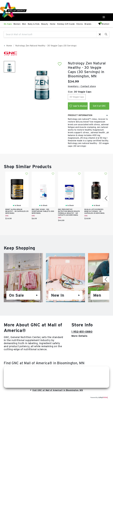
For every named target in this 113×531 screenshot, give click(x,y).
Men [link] (24, 24)
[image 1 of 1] (9, 66)
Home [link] (52, 24)
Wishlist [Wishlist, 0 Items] (103, 24)
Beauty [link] (44, 24)
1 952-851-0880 (81, 331)
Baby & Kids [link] (34, 24)
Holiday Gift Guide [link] (66, 24)
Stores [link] (79, 24)
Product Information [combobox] (88, 115)
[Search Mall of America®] (50, 34)
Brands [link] (87, 24)
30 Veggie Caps (76, 97)
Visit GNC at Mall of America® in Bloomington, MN (56, 390)
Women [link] (16, 24)
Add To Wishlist (78, 106)
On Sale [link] (8, 24)
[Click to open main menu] (104, 17)
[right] (106, 198)
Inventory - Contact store (82, 86)
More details (79, 335)
